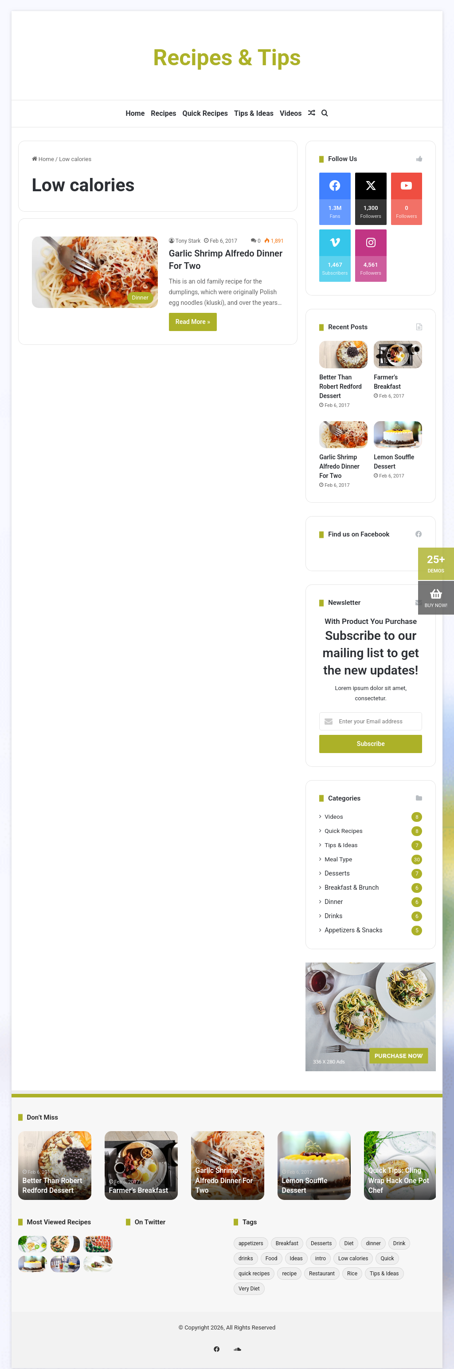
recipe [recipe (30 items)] (289, 1273)
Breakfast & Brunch (352, 887)
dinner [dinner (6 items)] (373, 1243)
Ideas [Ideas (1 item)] (296, 1258)
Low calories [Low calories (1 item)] (353, 1258)
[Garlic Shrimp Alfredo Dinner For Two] (95, 272)
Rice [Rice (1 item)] (352, 1273)
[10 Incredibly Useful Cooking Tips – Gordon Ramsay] (98, 1244)
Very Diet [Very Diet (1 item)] (249, 1289)
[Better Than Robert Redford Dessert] (343, 354)
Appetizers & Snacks (353, 930)
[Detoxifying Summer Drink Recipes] (65, 1264)
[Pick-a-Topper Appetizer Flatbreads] (98, 1264)
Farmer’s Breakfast (135, 1190)
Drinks (333, 915)
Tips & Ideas (254, 113)
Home (135, 113)
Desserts (337, 873)
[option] (54, 1165)
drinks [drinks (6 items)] (246, 1258)
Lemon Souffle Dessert (313, 1190)
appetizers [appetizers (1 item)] (251, 1243)
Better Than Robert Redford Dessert (340, 386)
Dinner (334, 901)
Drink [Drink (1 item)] (399, 1243)
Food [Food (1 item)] (272, 1258)
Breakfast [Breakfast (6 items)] (287, 1243)
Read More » (193, 321)
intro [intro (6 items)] (320, 1258)
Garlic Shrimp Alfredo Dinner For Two (339, 466)
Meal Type (338, 859)
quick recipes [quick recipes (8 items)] (254, 1273)
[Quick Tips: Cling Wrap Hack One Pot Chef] (32, 1244)
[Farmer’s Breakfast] (398, 354)
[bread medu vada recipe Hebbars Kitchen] (65, 1244)
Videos (291, 113)
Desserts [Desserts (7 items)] (321, 1243)
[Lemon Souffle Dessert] (398, 435)
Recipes (163, 113)
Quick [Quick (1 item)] (387, 1258)
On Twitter (150, 1222)
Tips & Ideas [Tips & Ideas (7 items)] (384, 1273)
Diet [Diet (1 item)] (348, 1243)
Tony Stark (188, 241)
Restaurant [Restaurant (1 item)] (322, 1273)
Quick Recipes (205, 113)
